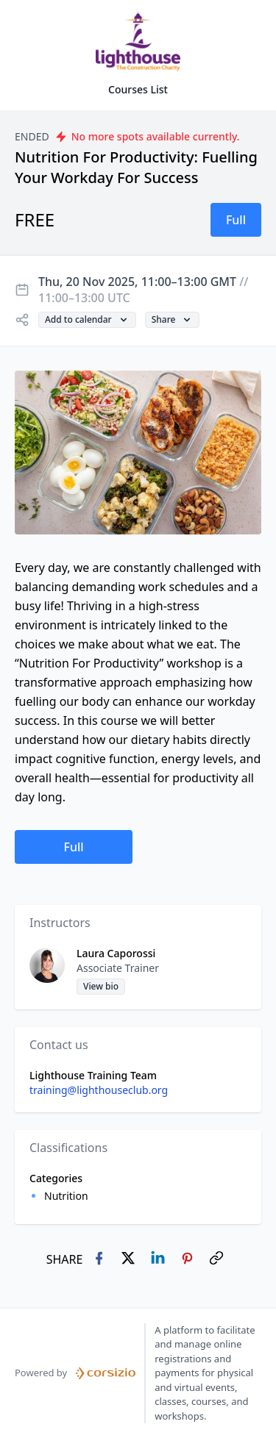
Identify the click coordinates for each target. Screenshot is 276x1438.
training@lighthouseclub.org (98, 1090)
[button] (235, 220)
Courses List (138, 89)
